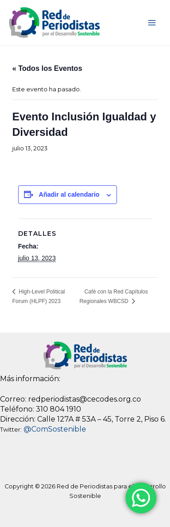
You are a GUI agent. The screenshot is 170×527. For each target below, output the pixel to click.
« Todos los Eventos (47, 68)
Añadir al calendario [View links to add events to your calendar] (69, 194)
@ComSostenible (55, 429)
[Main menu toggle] (152, 22)
